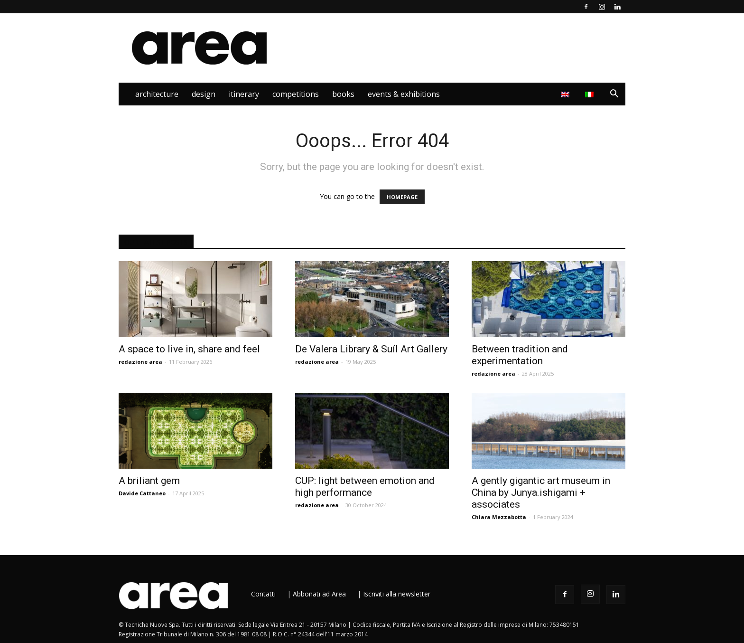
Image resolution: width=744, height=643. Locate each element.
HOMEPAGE (402, 196)
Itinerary (244, 94)
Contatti (263, 593)
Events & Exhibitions (404, 94)
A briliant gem (149, 480)
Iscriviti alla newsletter (396, 593)
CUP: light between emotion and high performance (365, 486)
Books (343, 94)
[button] (614, 94)
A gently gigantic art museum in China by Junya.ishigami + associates (541, 492)
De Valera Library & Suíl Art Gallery (371, 349)
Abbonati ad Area (319, 593)
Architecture (156, 94)
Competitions (295, 94)
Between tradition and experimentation (520, 355)
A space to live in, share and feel (189, 349)
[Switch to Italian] (590, 94)
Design (203, 94)
